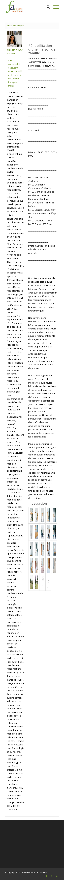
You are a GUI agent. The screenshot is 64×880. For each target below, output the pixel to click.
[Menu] (54, 7)
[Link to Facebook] (46, 875)
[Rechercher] (46, 7)
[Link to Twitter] (51, 875)
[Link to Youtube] (56, 875)
